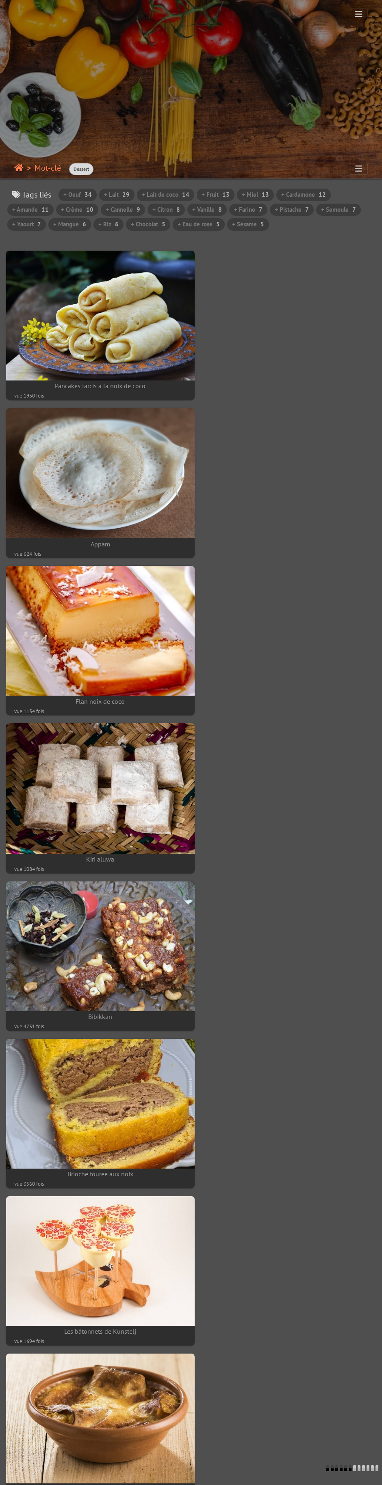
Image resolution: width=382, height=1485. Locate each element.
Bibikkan (96, 682)
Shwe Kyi (95, 1436)
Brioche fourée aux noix (286, 682)
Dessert (81, 169)
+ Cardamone (303, 194)
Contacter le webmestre (102, 1471)
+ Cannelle (123, 209)
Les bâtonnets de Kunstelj (96, 833)
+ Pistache (292, 209)
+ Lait (117, 194)
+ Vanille (207, 209)
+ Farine (248, 209)
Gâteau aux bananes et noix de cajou (286, 1135)
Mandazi (95, 1285)
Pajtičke (95, 984)
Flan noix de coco (95, 531)
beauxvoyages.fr (206, 1471)
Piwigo (55, 1471)
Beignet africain (286, 984)
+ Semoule (338, 209)
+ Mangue (69, 224)
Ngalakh (95, 1135)
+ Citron (166, 209)
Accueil (19, 168)
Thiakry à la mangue (286, 1285)
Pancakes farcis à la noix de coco (95, 379)
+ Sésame (248, 224)
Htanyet (286, 1436)
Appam (286, 380)
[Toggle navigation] (359, 14)
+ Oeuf (77, 194)
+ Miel (255, 194)
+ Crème (77, 209)
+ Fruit (216, 194)
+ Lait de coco (165, 194)
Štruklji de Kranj (286, 833)
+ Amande (30, 209)
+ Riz (108, 224)
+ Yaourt (26, 224)
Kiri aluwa (287, 531)
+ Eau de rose (199, 224)
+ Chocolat (148, 224)
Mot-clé (48, 168)
